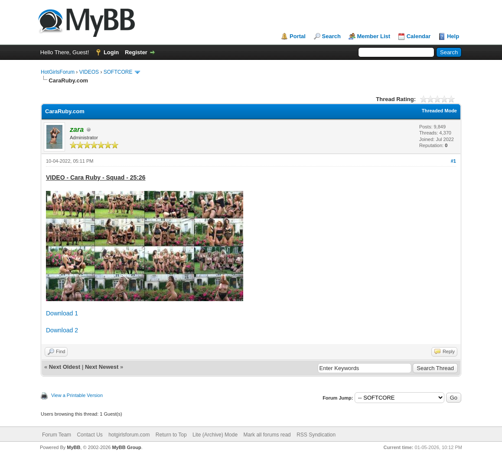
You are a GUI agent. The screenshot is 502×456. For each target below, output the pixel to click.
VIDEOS (89, 72)
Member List (374, 36)
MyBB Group (126, 447)
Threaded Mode (439, 110)
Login (111, 52)
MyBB (73, 447)
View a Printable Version (77, 395)
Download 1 (62, 313)
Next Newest (101, 367)
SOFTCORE (118, 72)
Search (331, 36)
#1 (453, 161)
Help (453, 36)
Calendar (419, 36)
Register (136, 52)
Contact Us (89, 435)
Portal (298, 36)
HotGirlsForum (58, 72)
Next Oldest (64, 367)
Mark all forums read (266, 435)
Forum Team (56, 435)
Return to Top (171, 435)
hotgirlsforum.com (129, 435)
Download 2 (62, 330)
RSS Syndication (316, 435)
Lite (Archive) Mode (215, 435)
